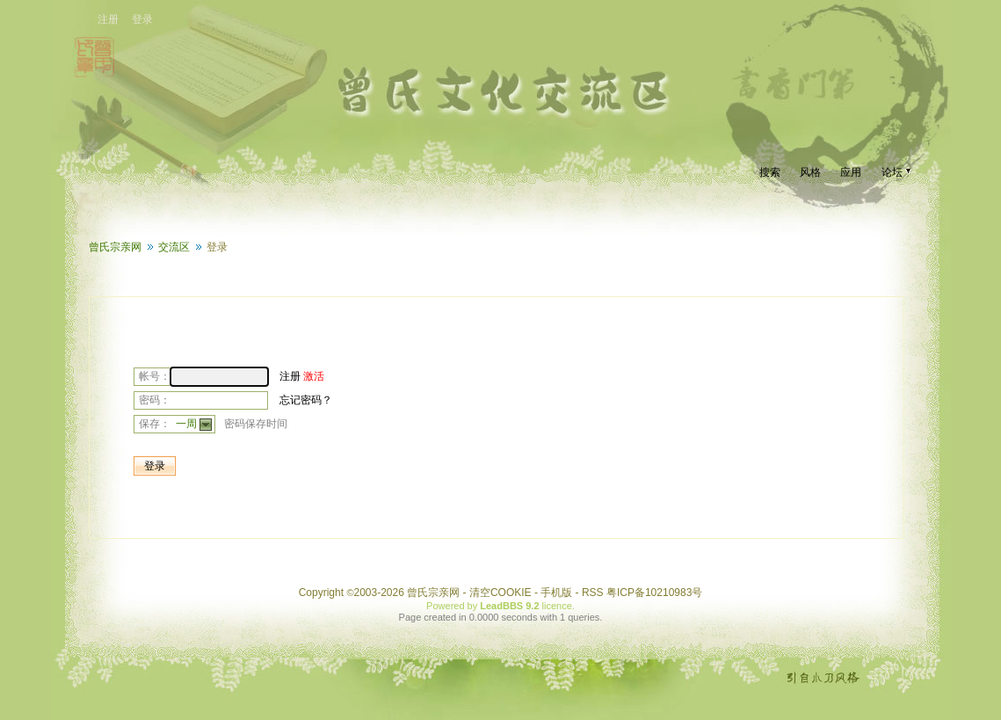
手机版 (556, 592)
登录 (142, 19)
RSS (593, 592)
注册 (108, 19)
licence (557, 605)
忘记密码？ (305, 400)
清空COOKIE (500, 592)
